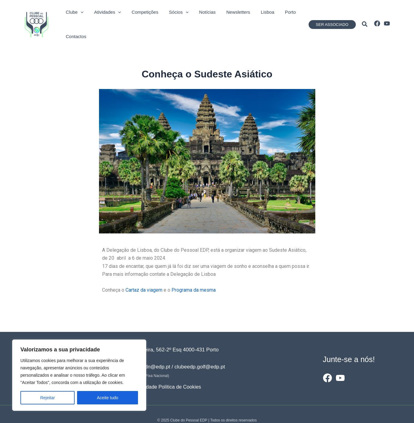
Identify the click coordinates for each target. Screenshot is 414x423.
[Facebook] (377, 17)
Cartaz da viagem (144, 277)
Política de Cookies (183, 374)
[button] (332, 18)
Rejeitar (47, 397)
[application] (77, 18)
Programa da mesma (194, 277)
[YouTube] (387, 17)
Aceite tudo (107, 397)
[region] (79, 375)
